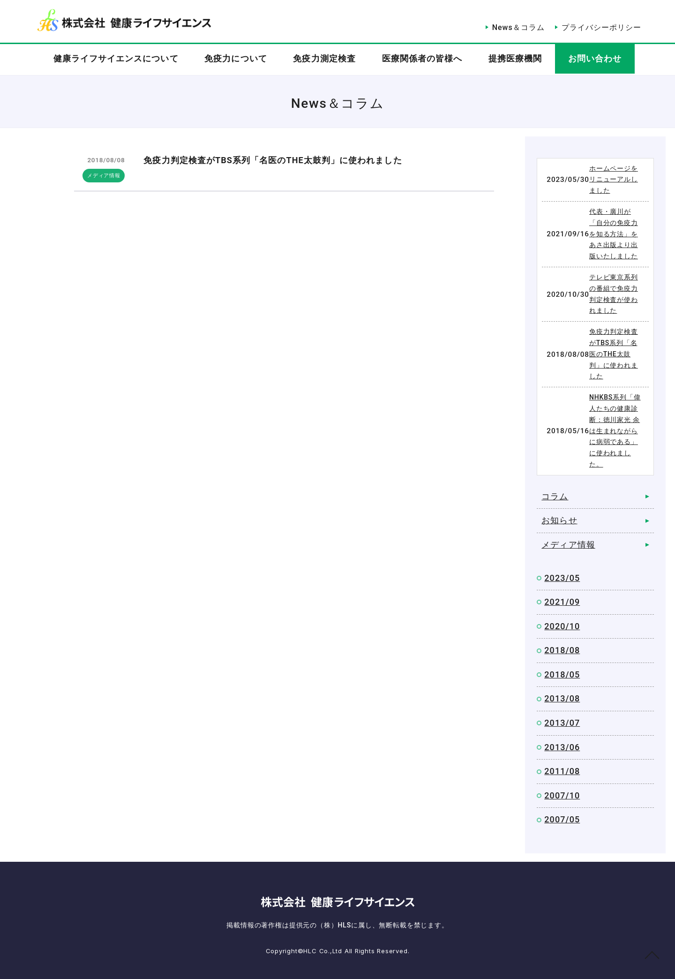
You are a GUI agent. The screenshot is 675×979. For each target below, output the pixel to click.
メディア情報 (105, 175)
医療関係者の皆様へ (423, 60)
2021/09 (562, 602)
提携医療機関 (521, 60)
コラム (554, 496)
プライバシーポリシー (601, 22)
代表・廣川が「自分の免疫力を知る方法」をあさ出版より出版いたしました (613, 234)
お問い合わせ (603, 60)
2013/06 (562, 747)
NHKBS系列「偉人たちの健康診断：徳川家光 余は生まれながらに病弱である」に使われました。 (615, 430)
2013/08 (562, 698)
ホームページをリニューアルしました (613, 180)
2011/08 (562, 771)
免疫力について (230, 60)
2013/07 (562, 723)
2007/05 (562, 819)
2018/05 (562, 674)
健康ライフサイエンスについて (106, 60)
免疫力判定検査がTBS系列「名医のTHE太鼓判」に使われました (272, 160)
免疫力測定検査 (323, 60)
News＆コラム (514, 22)
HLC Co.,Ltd (323, 951)
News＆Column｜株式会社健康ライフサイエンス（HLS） (124, 20)
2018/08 (562, 650)
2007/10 (562, 795)
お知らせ (559, 520)
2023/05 (562, 578)
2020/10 (562, 626)
